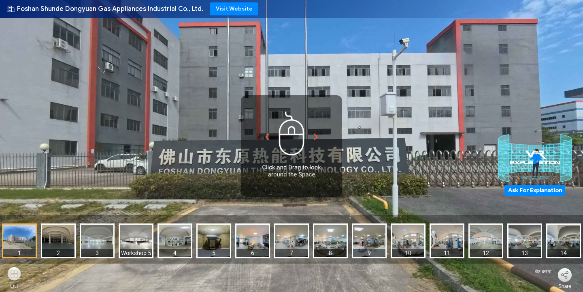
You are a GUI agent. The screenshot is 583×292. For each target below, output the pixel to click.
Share (564, 286)
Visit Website (234, 8)
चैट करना (538, 272)
